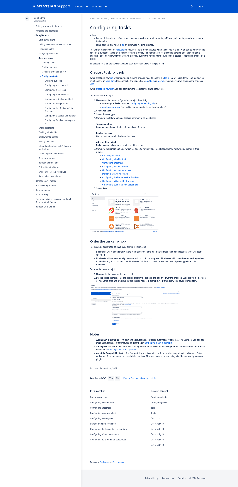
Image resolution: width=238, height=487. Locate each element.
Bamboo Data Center (45, 207)
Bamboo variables (47, 158)
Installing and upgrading (47, 31)
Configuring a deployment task (59, 99)
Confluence (104, 462)
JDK (92, 84)
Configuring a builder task (57, 85)
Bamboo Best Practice (46, 181)
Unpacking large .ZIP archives (52, 172)
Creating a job (48, 62)
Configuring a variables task (58, 94)
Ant (146, 81)
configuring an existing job (142, 103)
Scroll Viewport (119, 462)
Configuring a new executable (158, 343)
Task (153, 408)
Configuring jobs (49, 67)
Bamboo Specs (43, 190)
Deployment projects (48, 137)
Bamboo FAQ (42, 194)
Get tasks (155, 418)
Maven (161, 81)
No (117, 378)
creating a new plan (105, 89)
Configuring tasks (50, 76)
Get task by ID (157, 424)
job (122, 45)
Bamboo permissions (48, 163)
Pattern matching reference (57, 103)
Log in (200, 6)
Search (192, 6)
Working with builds (48, 132)
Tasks (153, 413)
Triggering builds (46, 49)
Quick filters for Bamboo (50, 167)
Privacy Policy (151, 478)
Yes (111, 378)
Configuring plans (47, 40)
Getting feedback (46, 141)
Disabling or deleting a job (54, 72)
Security (182, 478)
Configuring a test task (55, 90)
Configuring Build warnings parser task (120, 185)
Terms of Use (168, 478)
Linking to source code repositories (55, 44)
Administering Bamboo (46, 185)
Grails (152, 81)
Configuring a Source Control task (60, 116)
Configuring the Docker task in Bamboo (120, 177)
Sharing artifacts (46, 128)
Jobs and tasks (46, 58)
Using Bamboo (42, 35)
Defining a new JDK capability (122, 349)
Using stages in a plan (49, 53)
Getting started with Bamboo (49, 26)
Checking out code (53, 81)
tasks (166, 78)
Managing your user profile (51, 153)
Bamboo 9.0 (39, 18)
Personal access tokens (50, 176)
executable (121, 50)
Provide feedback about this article (139, 378)
